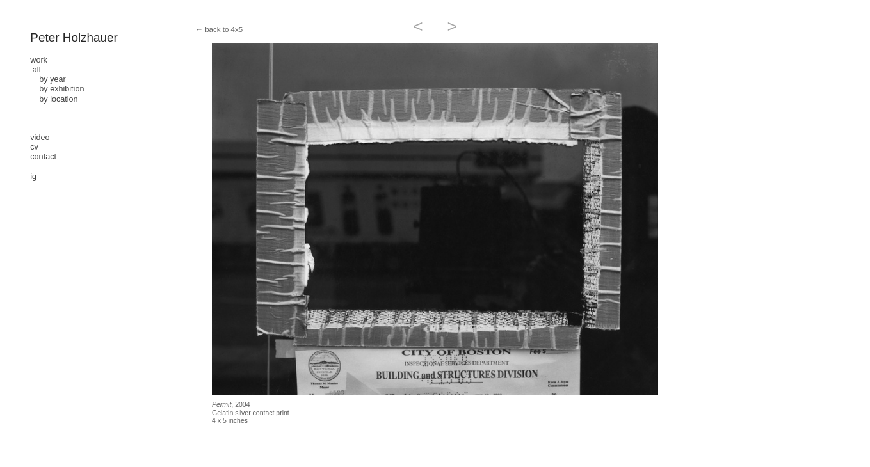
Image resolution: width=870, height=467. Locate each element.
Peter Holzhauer (74, 37)
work (38, 60)
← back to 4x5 (219, 29)
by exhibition (57, 88)
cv (34, 147)
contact (43, 156)
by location (53, 99)
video (39, 137)
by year (47, 79)
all (37, 69)
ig (33, 176)
